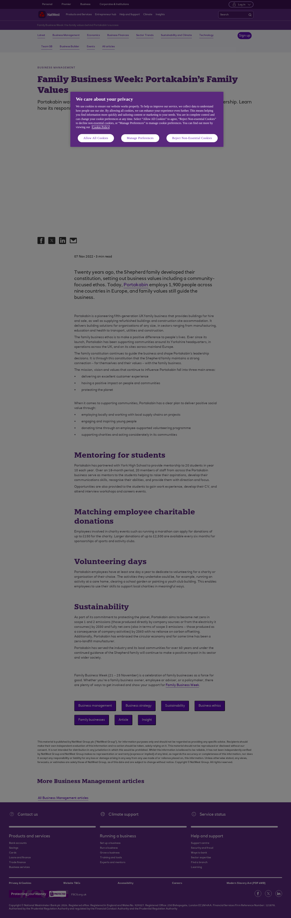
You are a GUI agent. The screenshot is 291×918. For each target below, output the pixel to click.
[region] (146, 119)
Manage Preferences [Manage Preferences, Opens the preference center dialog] (140, 138)
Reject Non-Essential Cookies (192, 138)
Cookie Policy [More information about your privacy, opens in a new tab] (100, 127)
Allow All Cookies (96, 138)
